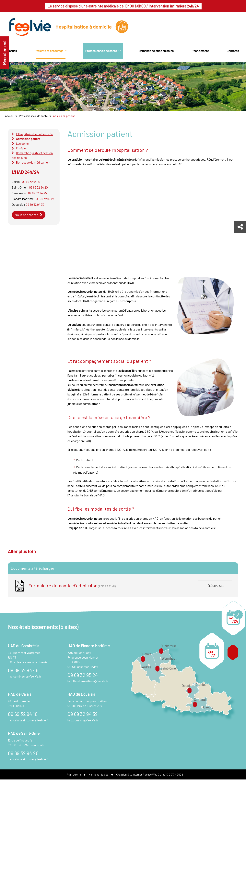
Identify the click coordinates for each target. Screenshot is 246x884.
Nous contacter (26, 215)
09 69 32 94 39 (35, 204)
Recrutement (4, 52)
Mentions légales (98, 774)
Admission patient (28, 139)
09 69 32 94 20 (38, 187)
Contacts (233, 51)
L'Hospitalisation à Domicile (34, 134)
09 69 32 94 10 (31, 181)
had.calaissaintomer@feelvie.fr (28, 720)
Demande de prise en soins (156, 51)
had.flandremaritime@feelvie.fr (87, 681)
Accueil (12, 51)
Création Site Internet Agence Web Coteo (140, 774)
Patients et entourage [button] (51, 51)
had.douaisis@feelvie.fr (82, 720)
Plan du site (74, 774)
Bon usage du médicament (33, 162)
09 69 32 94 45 (37, 193)
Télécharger (215, 585)
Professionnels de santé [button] (103, 51)
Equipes (21, 148)
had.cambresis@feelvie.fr (24, 676)
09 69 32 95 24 (45, 199)
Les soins (22, 143)
